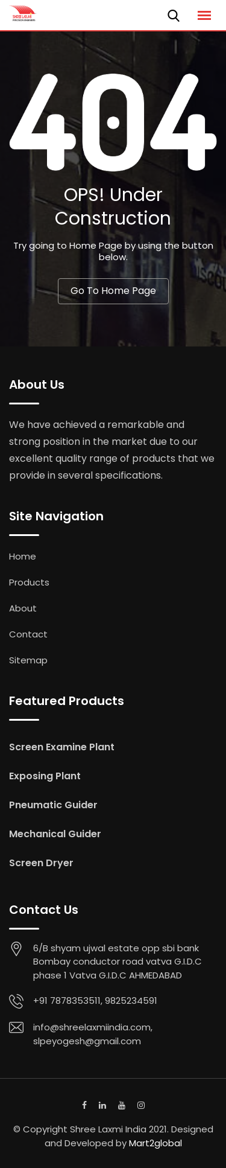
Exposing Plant (45, 776)
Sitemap (28, 660)
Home (22, 556)
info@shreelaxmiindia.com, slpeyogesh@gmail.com (92, 1034)
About (23, 608)
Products (29, 582)
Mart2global (155, 1143)
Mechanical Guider (55, 834)
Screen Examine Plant (62, 747)
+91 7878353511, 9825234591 (95, 1000)
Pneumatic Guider (53, 805)
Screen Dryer (41, 863)
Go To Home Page (113, 291)
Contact (28, 634)
